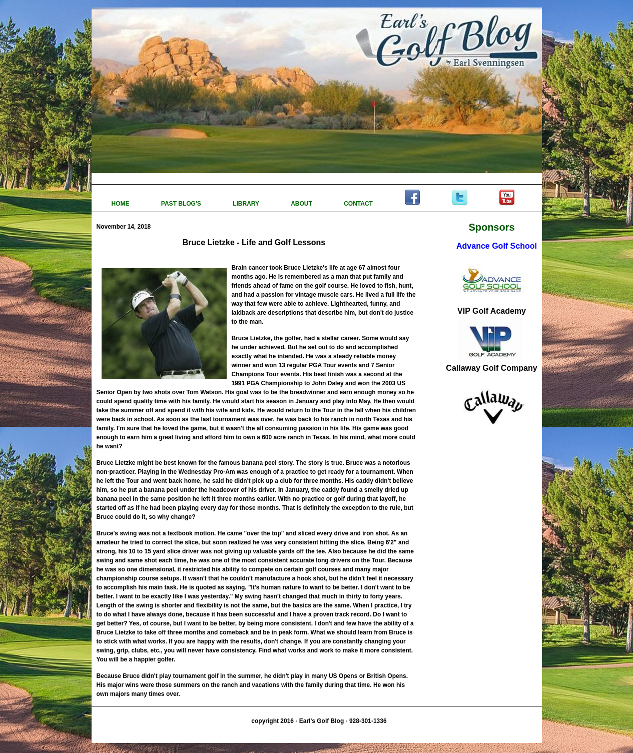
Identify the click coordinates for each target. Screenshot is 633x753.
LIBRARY (247, 203)
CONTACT (359, 203)
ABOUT (302, 203)
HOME (121, 203)
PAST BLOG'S (182, 203)
